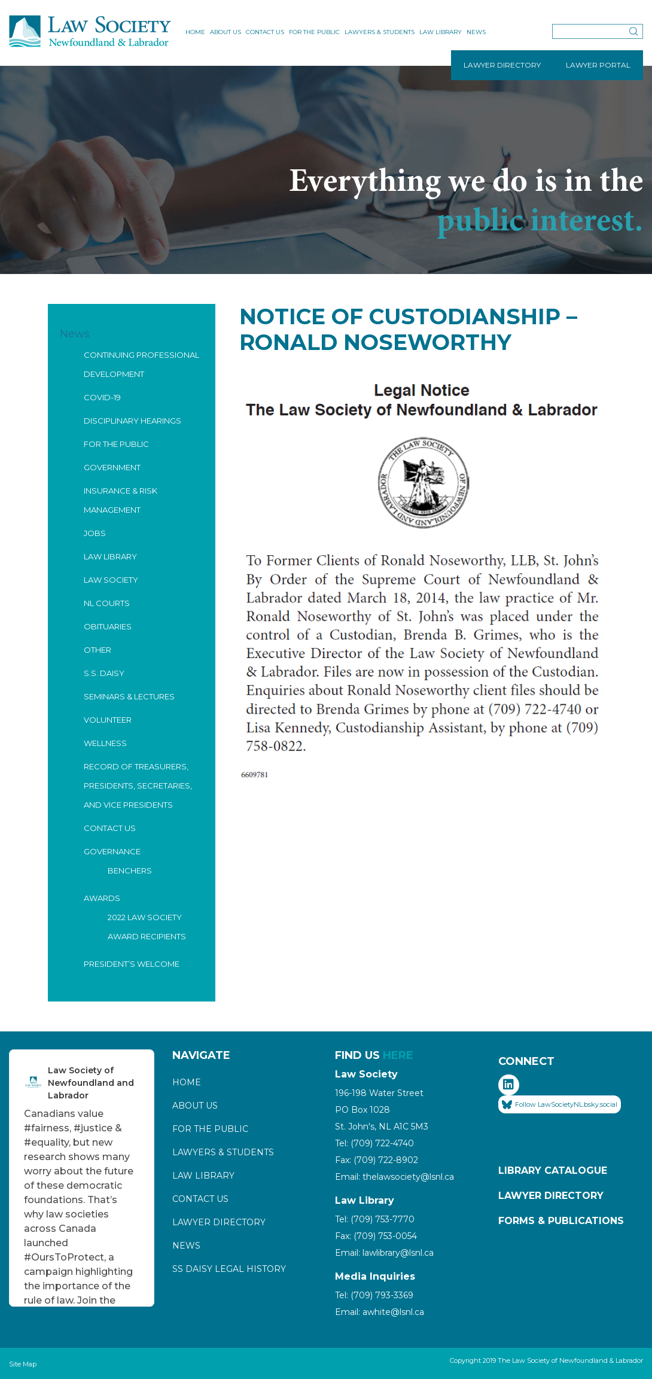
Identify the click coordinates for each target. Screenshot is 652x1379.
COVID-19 (102, 397)
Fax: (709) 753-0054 (376, 1236)
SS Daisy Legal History (229, 1269)
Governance (112, 851)
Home (195, 32)
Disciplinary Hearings (132, 420)
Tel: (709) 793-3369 (374, 1295)
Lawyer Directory (219, 1222)
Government (112, 467)
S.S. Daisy (104, 673)
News (476, 32)
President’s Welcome (131, 964)
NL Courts (107, 603)
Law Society (111, 580)
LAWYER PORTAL (598, 64)
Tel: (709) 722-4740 (374, 1143)
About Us (225, 32)
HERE (398, 1055)
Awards (102, 898)
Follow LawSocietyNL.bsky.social (559, 1105)
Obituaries (108, 626)
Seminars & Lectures (129, 696)
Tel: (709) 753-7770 (375, 1219)
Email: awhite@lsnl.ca (379, 1312)
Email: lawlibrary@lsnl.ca (384, 1252)
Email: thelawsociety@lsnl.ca (394, 1176)
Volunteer (108, 719)
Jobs (95, 533)
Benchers (130, 870)
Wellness (105, 743)
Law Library (440, 32)
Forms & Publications (561, 1220)
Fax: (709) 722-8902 (376, 1160)
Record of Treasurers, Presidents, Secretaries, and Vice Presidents (138, 785)
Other (97, 650)
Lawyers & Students (380, 32)
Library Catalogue (552, 1170)
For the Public (314, 32)
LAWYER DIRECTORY (502, 64)
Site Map (22, 1364)
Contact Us (265, 32)
